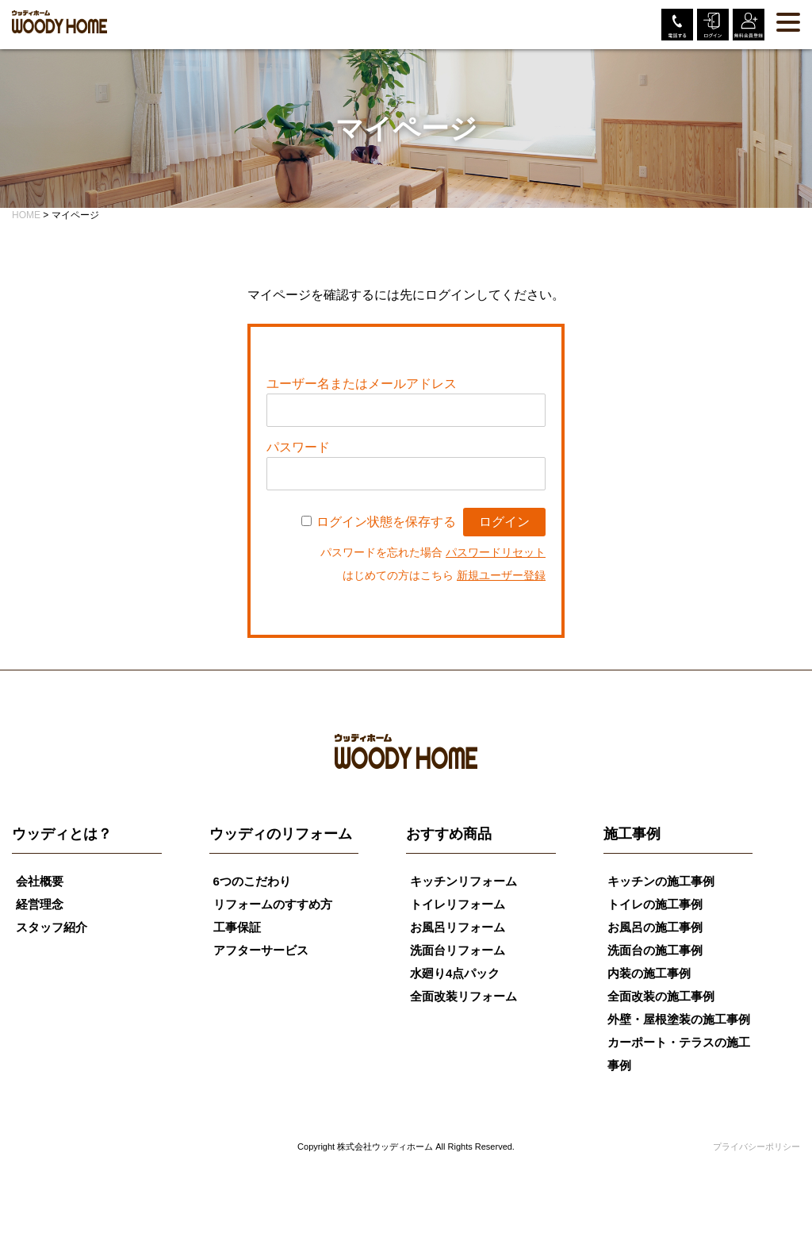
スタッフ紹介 (51, 927)
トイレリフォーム (457, 904)
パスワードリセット (496, 552)
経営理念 (39, 904)
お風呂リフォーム (457, 927)
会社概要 (39, 881)
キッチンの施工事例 (660, 881)
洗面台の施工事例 (655, 950)
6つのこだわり (252, 881)
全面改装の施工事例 (660, 996)
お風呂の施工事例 (655, 927)
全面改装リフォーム (463, 996)
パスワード (298, 447)
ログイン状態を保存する (386, 521)
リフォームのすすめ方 (272, 904)
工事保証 (237, 927)
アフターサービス (260, 950)
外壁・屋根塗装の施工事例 (678, 1019)
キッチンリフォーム (463, 881)
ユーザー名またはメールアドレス (361, 383)
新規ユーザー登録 (501, 575)
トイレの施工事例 (655, 904)
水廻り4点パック (455, 973)
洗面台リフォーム (457, 950)
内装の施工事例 (649, 973)
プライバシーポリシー (756, 1146)
